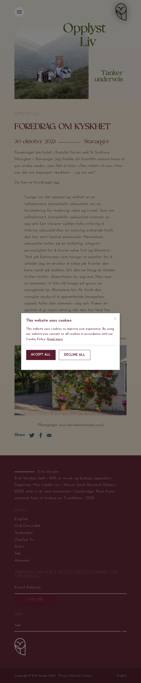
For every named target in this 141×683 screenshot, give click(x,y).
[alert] (70, 341)
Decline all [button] (74, 355)
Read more (55, 339)
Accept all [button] (41, 354)
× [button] (115, 318)
